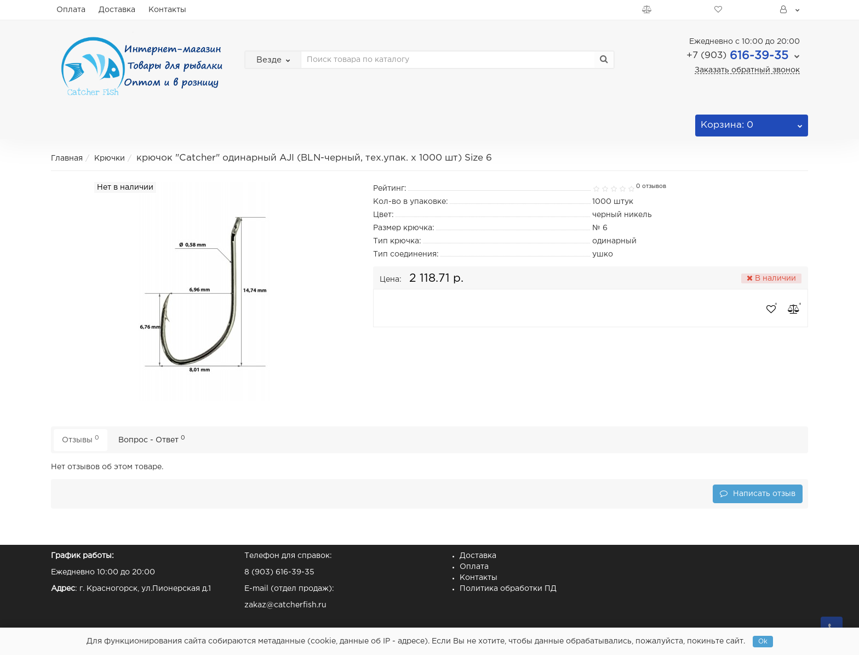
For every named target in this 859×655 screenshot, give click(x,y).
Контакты (167, 10)
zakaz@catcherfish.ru (285, 605)
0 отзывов (651, 186)
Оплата (70, 10)
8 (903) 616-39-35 (279, 572)
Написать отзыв (757, 493)
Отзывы (80, 439)
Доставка (117, 10)
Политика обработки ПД (508, 588)
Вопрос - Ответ (151, 439)
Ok (763, 642)
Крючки (109, 158)
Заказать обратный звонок (747, 70)
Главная (67, 158)
